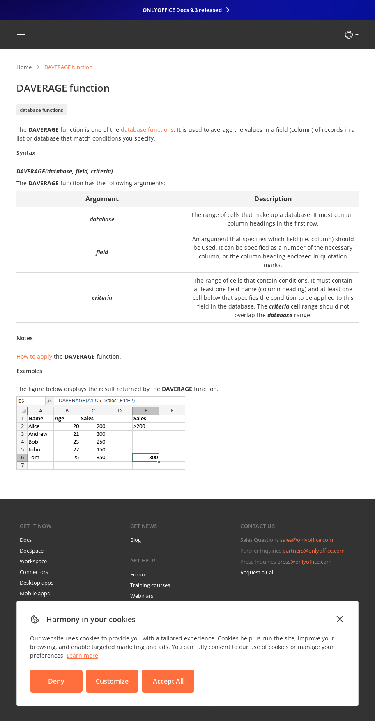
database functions (41, 109)
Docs (26, 540)
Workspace (33, 561)
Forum (138, 574)
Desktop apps (36, 582)
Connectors (34, 572)
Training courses (150, 585)
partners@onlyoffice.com (314, 550)
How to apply (34, 356)
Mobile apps (35, 593)
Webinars (141, 595)
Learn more (82, 655)
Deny (56, 681)
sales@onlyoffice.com (306, 540)
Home (24, 67)
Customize (112, 681)
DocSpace (32, 550)
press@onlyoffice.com (304, 561)
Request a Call (257, 572)
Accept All (168, 681)
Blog (135, 540)
